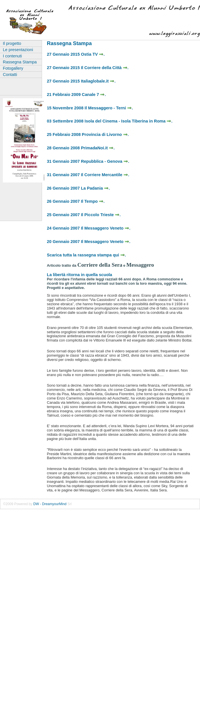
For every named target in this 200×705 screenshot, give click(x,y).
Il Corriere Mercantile (104, 174)
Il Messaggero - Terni (108, 108)
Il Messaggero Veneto (105, 228)
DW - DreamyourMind (50, 504)
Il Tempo (92, 201)
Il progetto (12, 43)
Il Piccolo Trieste (100, 214)
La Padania (95, 188)
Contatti (10, 74)
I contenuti (12, 56)
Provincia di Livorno (104, 134)
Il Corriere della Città (104, 67)
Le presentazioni (18, 49)
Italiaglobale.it (97, 81)
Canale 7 (93, 94)
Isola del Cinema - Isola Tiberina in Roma (128, 121)
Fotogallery (13, 68)
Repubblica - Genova (104, 161)
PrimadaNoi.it (97, 148)
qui (119, 255)
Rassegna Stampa (20, 62)
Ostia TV (92, 54)
